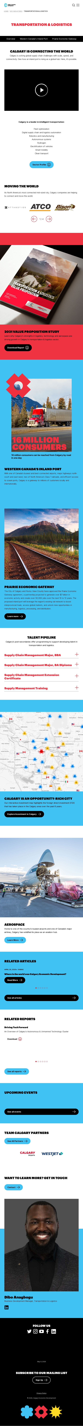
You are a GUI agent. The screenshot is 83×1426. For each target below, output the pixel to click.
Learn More (15, 940)
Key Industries (16, 11)
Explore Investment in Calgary (24, 814)
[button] (41, 655)
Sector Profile (39, 164)
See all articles (41, 998)
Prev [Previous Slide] (34, 219)
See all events (41, 1111)
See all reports (16, 1071)
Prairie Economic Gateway (64, 39)
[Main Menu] (78, 5)
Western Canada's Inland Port (34, 39)
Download (12, 1039)
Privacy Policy (41, 1393)
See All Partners (17, 1141)
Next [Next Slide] (49, 219)
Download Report (15, 347)
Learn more (15, 616)
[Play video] (41, 90)
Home (6, 11)
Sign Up (41, 1380)
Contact (13, 1187)
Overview (11, 39)
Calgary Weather (41, 1351)
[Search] (73, 6)
